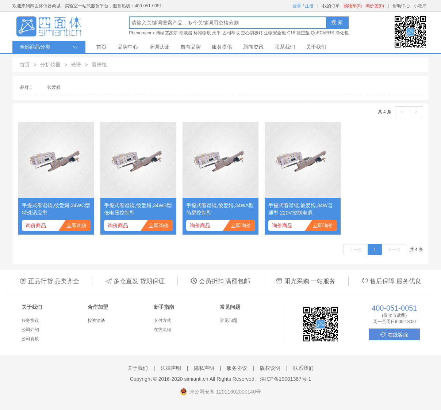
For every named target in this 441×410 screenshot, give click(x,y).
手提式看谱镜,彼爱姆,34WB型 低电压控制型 (138, 209)
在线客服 (394, 334)
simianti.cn (196, 379)
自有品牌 (190, 47)
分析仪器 (50, 65)
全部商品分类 (49, 47)
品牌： (26, 87)
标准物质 (202, 32)
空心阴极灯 (252, 32)
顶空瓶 (303, 32)
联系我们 (285, 47)
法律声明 (171, 368)
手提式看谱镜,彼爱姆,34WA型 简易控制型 (220, 209)
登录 (296, 5)
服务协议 (30, 320)
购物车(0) (353, 5)
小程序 (420, 5)
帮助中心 (401, 5)
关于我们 (316, 47)
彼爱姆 (54, 87)
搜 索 (337, 22)
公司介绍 (30, 329)
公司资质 (30, 338)
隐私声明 (204, 368)
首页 (101, 47)
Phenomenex (142, 32)
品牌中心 (128, 47)
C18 (291, 32)
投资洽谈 (96, 320)
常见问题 (228, 320)
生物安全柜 (275, 32)
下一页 (393, 249)
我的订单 (331, 5)
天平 (216, 32)
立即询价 (76, 225)
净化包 (342, 32)
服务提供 (222, 47)
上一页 (355, 249)
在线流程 (162, 329)
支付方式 (162, 320)
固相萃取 (231, 32)
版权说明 (270, 368)
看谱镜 (99, 65)
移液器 (185, 32)
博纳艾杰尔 (167, 32)
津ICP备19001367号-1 (285, 379)
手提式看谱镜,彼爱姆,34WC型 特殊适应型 (56, 209)
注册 (309, 5)
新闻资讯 (253, 47)
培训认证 (159, 47)
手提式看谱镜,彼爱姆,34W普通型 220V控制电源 (300, 209)
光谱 (76, 65)
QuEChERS (322, 32)
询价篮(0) (374, 5)
